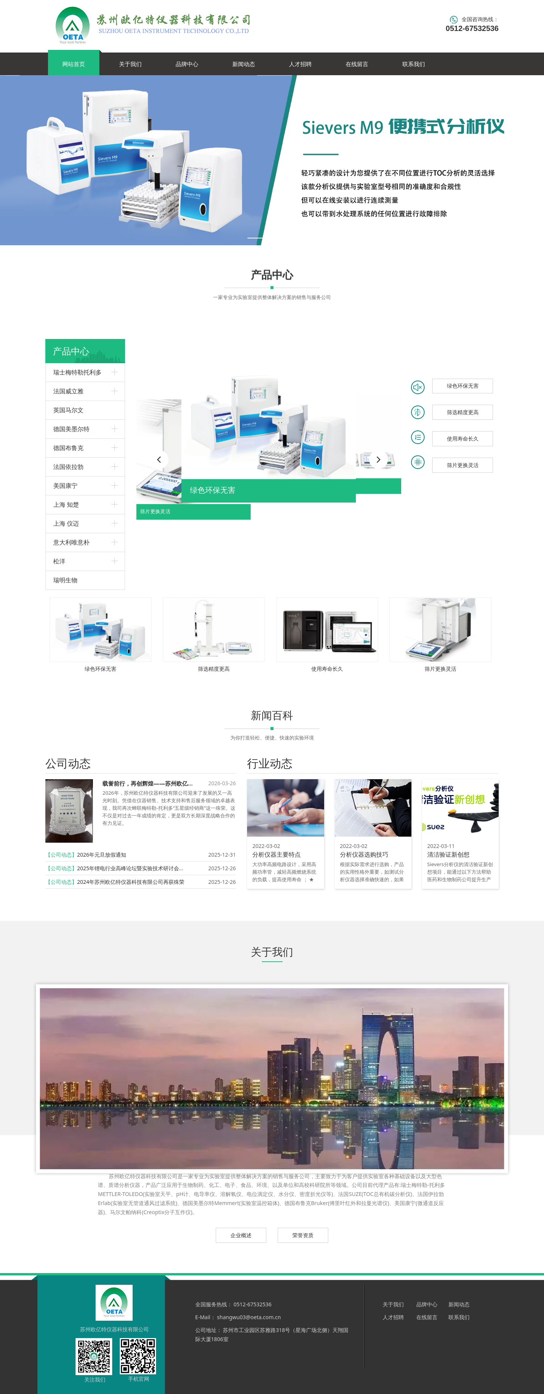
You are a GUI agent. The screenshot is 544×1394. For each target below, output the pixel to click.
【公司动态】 (61, 854)
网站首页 (73, 64)
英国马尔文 (68, 410)
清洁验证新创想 (448, 854)
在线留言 (357, 64)
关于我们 (130, 64)
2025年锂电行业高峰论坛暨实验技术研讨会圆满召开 (138, 868)
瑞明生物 (65, 580)
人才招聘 (300, 64)
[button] (378, 459)
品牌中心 (187, 64)
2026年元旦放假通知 (101, 854)
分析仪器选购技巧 (364, 854)
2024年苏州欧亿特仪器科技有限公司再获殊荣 (130, 881)
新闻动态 (243, 64)
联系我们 (413, 64)
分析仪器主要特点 (276, 854)
